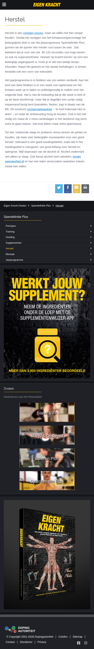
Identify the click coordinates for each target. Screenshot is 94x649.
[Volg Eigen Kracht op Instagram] (85, 643)
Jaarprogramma (14, 259)
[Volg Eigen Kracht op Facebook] (78, 643)
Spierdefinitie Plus (41, 205)
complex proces (33, 33)
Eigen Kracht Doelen (15, 205)
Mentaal (10, 254)
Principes (11, 225)
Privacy (42, 642)
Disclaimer (26, 642)
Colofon (62, 636)
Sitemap (77, 636)
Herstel (9, 248)
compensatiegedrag (39, 109)
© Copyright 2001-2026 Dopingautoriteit (29, 636)
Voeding (10, 237)
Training (10, 231)
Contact (10, 642)
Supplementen (14, 242)
